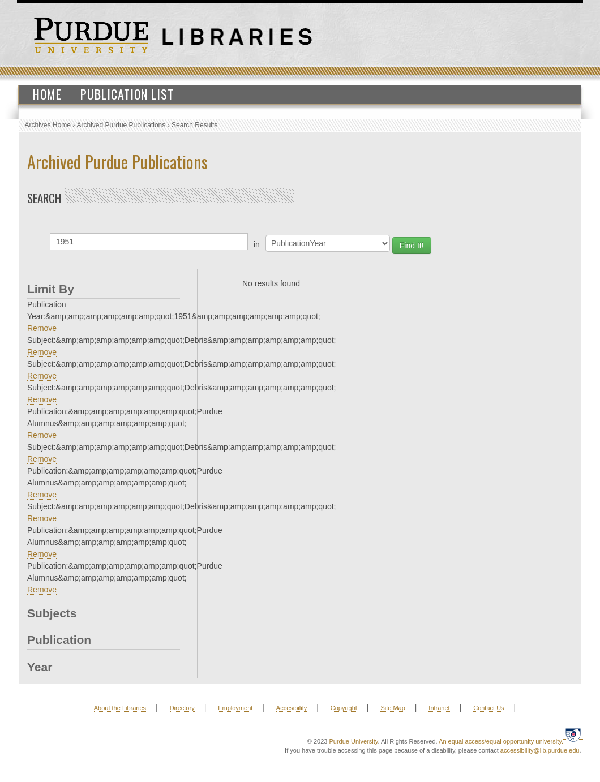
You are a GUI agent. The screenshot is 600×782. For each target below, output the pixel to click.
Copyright (344, 707)
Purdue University (353, 741)
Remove (42, 328)
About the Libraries (120, 707)
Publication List (127, 94)
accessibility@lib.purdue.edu (540, 750)
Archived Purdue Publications (121, 125)
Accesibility (291, 707)
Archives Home (48, 125)
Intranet (438, 707)
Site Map (392, 707)
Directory (182, 707)
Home (47, 94)
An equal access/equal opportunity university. (501, 741)
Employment (235, 707)
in (257, 244)
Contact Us (488, 707)
